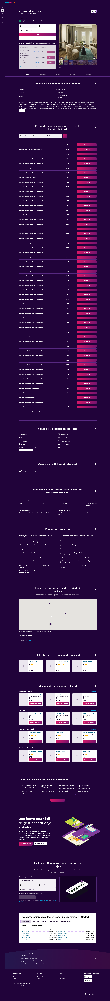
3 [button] (30, 44)
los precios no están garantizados (55, 953)
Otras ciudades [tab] (25, 921)
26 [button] (37, 55)
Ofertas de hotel (22, 7)
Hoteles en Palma (62, 931)
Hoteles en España (41, 7)
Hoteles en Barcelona (26, 929)
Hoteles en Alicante (25, 935)
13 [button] (41, 47)
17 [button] (30, 51)
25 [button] (34, 55)
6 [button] (41, 44)
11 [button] (34, 47)
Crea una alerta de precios (84, 790)
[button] (2, 2)
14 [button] (45, 47)
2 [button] (52, 40)
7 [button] (57, 44)
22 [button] (49, 51)
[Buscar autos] (3, 13)
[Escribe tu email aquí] (39, 889)
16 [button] (52, 47)
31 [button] (30, 58)
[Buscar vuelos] (3, 7)
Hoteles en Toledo (62, 937)
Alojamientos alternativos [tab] (39, 921)
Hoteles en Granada (25, 937)
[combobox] (39, 881)
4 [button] (34, 44)
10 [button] (30, 47)
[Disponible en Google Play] (88, 976)
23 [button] (52, 51)
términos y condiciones (43, 900)
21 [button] (45, 51)
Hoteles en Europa (31, 7)
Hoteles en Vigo (25, 939)
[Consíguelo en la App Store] (88, 980)
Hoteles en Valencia (62, 929)
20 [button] (41, 51)
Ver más (93, 691)
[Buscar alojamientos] (3, 10)
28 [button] (45, 55)
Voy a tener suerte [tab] (53, 921)
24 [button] (30, 55)
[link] (36, 703)
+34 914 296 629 (23, 18)
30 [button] (52, 55)
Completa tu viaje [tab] (66, 921)
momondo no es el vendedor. (58, 958)
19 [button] (37, 51)
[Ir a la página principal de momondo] (10, 2)
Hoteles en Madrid (67, 7)
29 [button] (49, 55)
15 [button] (48, 47)
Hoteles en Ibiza (25, 933)
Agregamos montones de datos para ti (58, 961)
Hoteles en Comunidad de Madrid (54, 7)
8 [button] (61, 44)
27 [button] (41, 55)
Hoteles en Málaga (62, 933)
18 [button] (34, 51)
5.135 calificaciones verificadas (36, 21)
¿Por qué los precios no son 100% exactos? (58, 964)
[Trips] (3, 17)
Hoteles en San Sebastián (64, 939)
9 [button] (52, 44)
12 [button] (37, 47)
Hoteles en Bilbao (62, 935)
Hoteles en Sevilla (25, 931)
